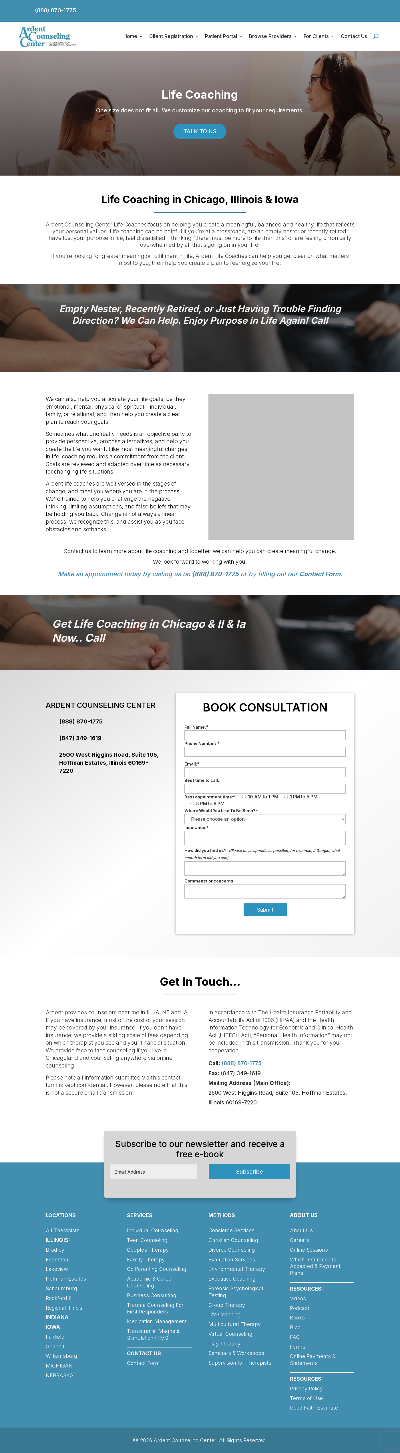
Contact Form (320, 574)
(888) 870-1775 (55, 10)
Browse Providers (270, 36)
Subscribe (249, 1171)
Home (130, 36)
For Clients (316, 36)
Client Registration (171, 36)
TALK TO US (199, 131)
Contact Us (354, 36)
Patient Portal (221, 36)
